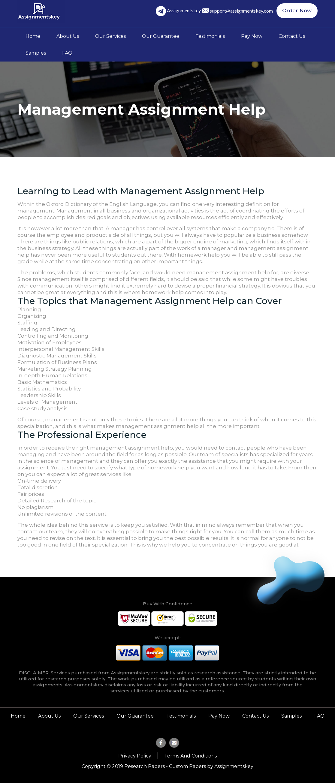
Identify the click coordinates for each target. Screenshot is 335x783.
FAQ (67, 53)
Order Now (297, 11)
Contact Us (292, 36)
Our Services (110, 36)
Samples (36, 53)
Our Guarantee (160, 36)
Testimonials (210, 36)
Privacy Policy (134, 756)
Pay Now (251, 36)
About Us (67, 36)
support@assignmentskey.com (242, 11)
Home (33, 36)
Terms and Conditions (190, 756)
